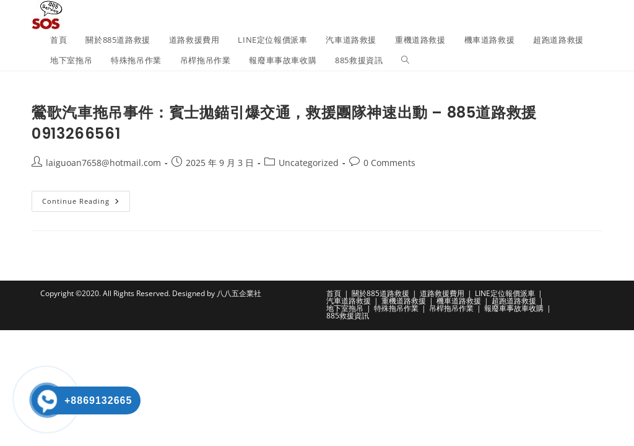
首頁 (333, 293)
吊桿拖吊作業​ (451, 308)
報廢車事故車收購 (514, 308)
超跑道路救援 (514, 300)
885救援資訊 (347, 315)
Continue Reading (86, 203)
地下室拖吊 (344, 308)
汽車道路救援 (348, 300)
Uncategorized (309, 162)
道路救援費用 (442, 293)
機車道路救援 (458, 300)
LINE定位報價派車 (505, 293)
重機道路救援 (403, 300)
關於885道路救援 (380, 293)
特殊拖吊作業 (396, 308)
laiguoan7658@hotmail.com (103, 162)
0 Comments (389, 162)
